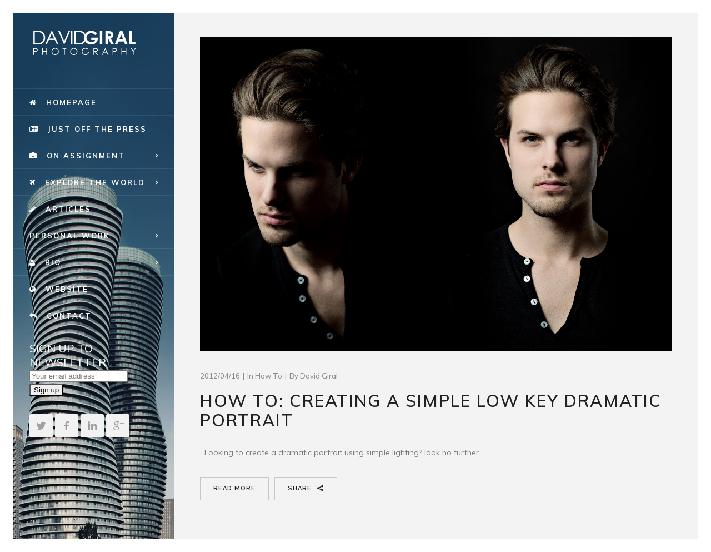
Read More (234, 488)
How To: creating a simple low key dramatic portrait (431, 410)
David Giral (319, 375)
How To (268, 375)
